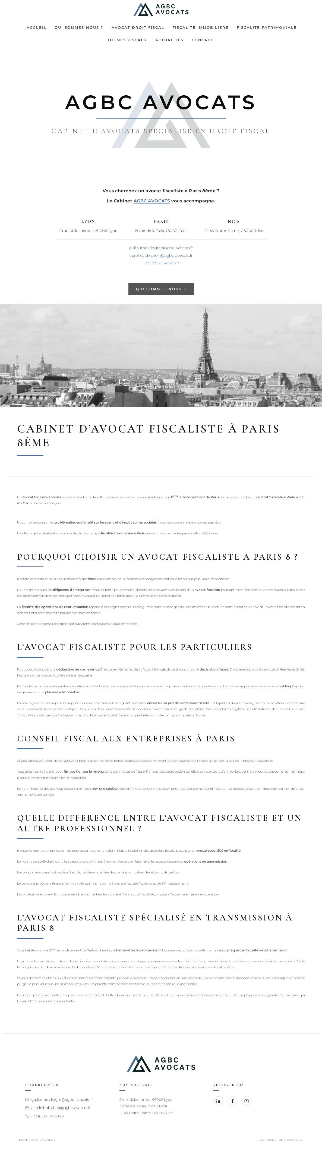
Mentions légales (37, 1140)
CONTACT (202, 40)
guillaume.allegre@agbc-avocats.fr (161, 247)
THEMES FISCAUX (127, 40)
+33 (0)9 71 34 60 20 (161, 263)
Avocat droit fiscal (138, 27)
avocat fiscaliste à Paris (276, 497)
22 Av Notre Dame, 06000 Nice (146, 1113)
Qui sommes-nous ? (79, 27)
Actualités (169, 40)
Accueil (36, 27)
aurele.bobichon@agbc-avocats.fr (161, 255)
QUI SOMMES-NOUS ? (161, 289)
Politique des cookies (280, 1140)
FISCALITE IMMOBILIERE (200, 27)
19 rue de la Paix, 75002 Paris (143, 1106)
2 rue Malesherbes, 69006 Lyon (145, 1099)
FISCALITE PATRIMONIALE (267, 27)
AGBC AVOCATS (152, 200)
